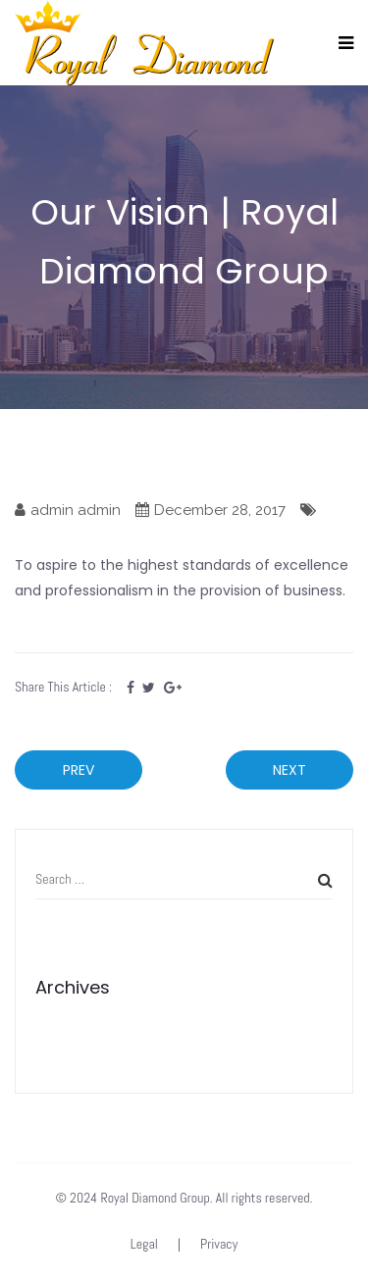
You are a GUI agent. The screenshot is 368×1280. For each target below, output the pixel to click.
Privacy (218, 1244)
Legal (144, 1244)
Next (289, 770)
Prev (78, 770)
